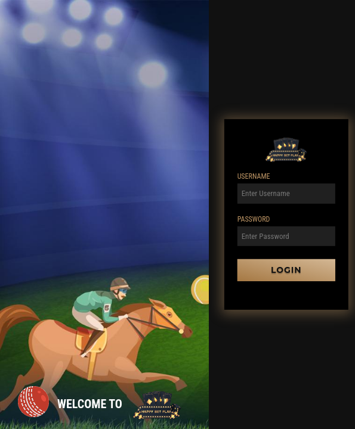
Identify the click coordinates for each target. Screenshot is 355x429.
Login (286, 270)
